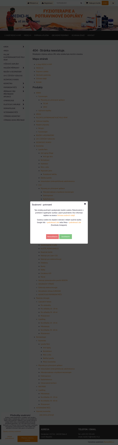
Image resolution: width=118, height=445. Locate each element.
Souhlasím (65, 237)
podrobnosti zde (53, 222)
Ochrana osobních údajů (66, 215)
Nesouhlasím (52, 237)
